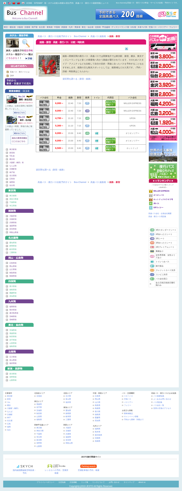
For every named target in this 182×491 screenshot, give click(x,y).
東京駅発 (13, 149)
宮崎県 (97, 438)
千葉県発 (13, 202)
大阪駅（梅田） (13, 408)
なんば (9, 411)
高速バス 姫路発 (98, 36)
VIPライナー (158, 208)
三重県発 (13, 252)
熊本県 (97, 432)
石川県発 (13, 357)
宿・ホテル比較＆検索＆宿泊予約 (59, 3)
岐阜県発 (13, 249)
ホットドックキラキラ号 (163, 199)
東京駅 (9, 396)
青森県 (39, 404)
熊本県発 (13, 310)
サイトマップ (129, 482)
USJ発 (133, 27)
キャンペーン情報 (131, 416)
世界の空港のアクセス (162, 408)
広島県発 (13, 263)
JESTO (89, 486)
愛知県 (68, 410)
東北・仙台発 (87, 27)
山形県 (39, 416)
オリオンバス (158, 195)
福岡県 (97, 429)
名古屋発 (13, 175)
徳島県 (97, 414)
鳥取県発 (13, 273)
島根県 (97, 408)
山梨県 (39, 446)
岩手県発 (13, 340)
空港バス (153, 27)
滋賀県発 (13, 226)
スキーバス (142, 27)
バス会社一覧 (158, 405)
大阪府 (68, 428)
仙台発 (12, 185)
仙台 (9, 430)
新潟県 (39, 440)
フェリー (173, 27)
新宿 (9, 399)
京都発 (27, 27)
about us (141, 482)
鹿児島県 (98, 435)
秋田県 (39, 413)
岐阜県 (68, 416)
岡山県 (97, 399)
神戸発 (35, 27)
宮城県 (39, 410)
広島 (9, 424)
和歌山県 (69, 443)
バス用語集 (157, 402)
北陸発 (98, 27)
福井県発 (13, 363)
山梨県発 (13, 380)
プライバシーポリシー (45, 482)
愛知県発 (13, 243)
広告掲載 (73, 482)
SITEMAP (38, 3)
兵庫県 (68, 434)
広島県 (97, 396)
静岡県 (68, 413)
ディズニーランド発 (120, 27)
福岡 (9, 427)
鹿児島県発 (13, 313)
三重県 (68, 419)
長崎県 (97, 441)
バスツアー (163, 27)
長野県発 (13, 377)
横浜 (9, 405)
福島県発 (13, 346)
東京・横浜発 (10, 27)
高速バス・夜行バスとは (20, 72)
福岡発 (12, 182)
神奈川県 (40, 431)
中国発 (57, 27)
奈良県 (68, 440)
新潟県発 (13, 374)
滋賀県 (68, 437)
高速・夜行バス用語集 (157, 216)
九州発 (19, 301)
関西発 (19, 210)
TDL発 (12, 156)
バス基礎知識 (158, 396)
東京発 (19, 190)
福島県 (39, 419)
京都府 (68, 431)
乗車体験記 (128, 413)
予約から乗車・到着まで (134, 419)
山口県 (97, 402)
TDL (8, 402)
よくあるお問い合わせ (162, 399)
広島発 (12, 179)
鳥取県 (97, 405)
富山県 (68, 399)
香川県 (97, 411)
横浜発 (12, 159)
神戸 (9, 418)
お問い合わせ (114, 482)
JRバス (156, 203)
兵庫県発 (13, 223)
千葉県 (39, 434)
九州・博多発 (74, 27)
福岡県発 (13, 307)
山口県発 (13, 269)
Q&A (12, 76)
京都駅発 (13, 169)
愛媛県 (97, 418)
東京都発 (13, 196)
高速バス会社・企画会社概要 (160, 213)
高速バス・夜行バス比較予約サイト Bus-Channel (62, 36)
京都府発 (13, 219)
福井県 (68, 402)
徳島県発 (13, 290)
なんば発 (13, 166)
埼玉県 (39, 437)
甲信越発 (106, 27)
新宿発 (12, 153)
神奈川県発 (13, 199)
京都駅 (9, 414)
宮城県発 (13, 330)
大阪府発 (13, 216)
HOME (29, 3)
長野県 (39, 443)
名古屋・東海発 (46, 27)
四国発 (64, 27)
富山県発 (13, 360)
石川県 (68, 396)
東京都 (39, 428)
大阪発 (20, 27)
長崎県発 (13, 320)
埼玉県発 (13, 206)
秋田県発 (13, 336)
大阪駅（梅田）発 (16, 162)
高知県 (97, 421)
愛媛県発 (13, 293)
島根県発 (13, 276)
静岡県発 (13, 246)
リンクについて (98, 482)
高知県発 (13, 296)
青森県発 (13, 333)
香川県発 (13, 286)
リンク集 (84, 482)
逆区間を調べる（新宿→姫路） (77, 79)
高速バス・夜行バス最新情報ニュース (92, 3)
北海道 (39, 396)
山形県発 (13, 343)
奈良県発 (13, 229)
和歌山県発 (13, 232)
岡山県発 (13, 266)
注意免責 (62, 482)
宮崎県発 (13, 316)
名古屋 (9, 421)
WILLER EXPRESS (161, 191)
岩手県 (39, 407)
